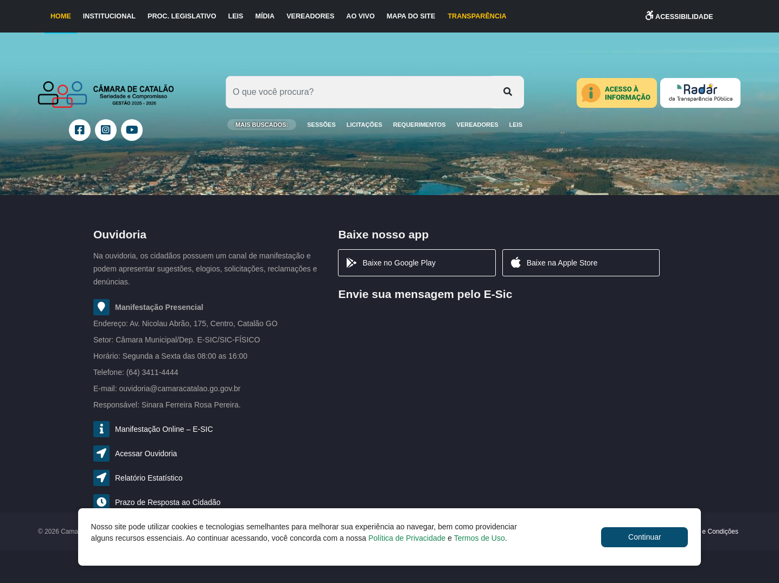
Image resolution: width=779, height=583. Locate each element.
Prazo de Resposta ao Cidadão (168, 502)
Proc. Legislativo (182, 16)
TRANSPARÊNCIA (477, 16)
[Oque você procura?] (359, 92)
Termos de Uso (479, 538)
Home (60, 16)
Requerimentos (419, 124)
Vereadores (310, 16)
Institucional (109, 16)
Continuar (644, 537)
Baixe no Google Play (390, 262)
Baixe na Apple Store (553, 262)
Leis (235, 16)
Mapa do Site (411, 16)
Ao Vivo (360, 16)
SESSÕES (321, 124)
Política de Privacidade (406, 538)
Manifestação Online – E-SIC (164, 429)
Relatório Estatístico (149, 478)
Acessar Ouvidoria (146, 453)
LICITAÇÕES (364, 124)
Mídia (264, 16)
